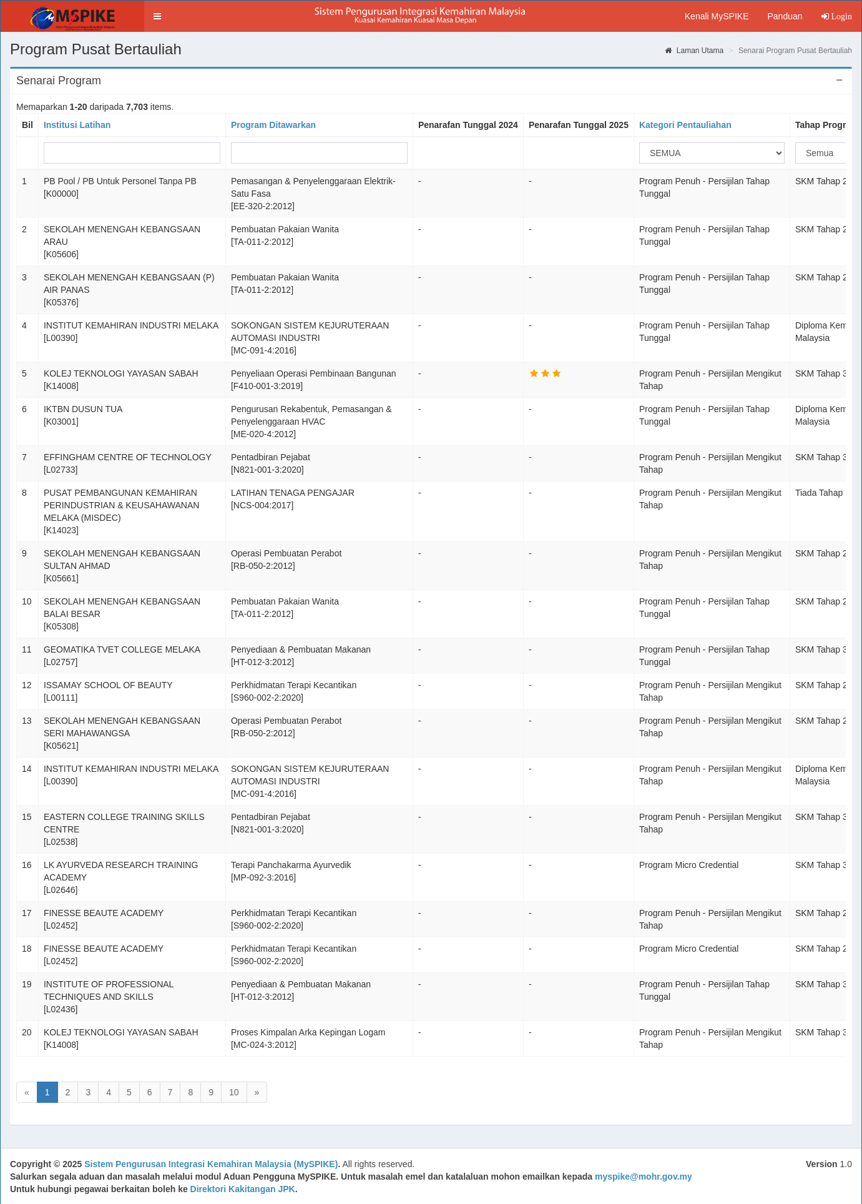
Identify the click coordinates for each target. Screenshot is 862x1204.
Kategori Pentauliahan (685, 125)
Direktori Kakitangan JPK (242, 1189)
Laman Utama (694, 50)
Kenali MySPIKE (717, 16)
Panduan (784, 16)
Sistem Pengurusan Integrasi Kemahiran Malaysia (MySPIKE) (211, 1164)
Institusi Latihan (77, 125)
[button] (157, 16)
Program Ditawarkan (273, 125)
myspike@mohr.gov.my (643, 1177)
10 (234, 1092)
